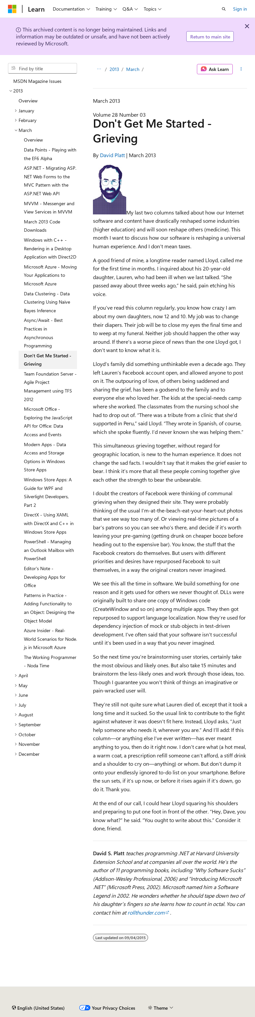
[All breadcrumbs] (99, 69)
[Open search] (223, 9)
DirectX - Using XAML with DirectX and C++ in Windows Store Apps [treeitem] (49, 523)
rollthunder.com (146, 912)
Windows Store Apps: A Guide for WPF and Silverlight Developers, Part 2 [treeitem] (48, 492)
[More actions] (241, 69)
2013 (114, 69)
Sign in (240, 9)
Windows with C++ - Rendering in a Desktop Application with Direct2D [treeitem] (50, 248)
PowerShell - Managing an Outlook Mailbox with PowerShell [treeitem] (49, 550)
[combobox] (42, 68)
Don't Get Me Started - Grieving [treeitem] (47, 359)
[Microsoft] (12, 9)
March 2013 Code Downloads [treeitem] (42, 225)
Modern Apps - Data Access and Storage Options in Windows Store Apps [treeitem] (45, 457)
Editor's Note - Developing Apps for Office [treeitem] (44, 576)
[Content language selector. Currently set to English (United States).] (38, 1008)
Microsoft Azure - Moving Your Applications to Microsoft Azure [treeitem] (50, 275)
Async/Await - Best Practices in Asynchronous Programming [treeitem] (43, 333)
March (132, 69)
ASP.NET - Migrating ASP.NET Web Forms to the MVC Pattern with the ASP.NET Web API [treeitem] (50, 181)
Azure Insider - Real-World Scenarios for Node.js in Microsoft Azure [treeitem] (50, 638)
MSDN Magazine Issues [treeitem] (37, 81)
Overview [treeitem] (28, 100)
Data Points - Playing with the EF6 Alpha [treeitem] (50, 154)
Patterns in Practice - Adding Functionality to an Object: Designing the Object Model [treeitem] (49, 608)
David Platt (112, 154)
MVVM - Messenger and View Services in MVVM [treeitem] (49, 207)
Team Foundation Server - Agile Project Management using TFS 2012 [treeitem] (50, 386)
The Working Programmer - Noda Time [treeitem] (50, 661)
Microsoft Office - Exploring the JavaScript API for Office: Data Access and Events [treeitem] (48, 422)
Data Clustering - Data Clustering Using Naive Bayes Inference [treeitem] (47, 302)
